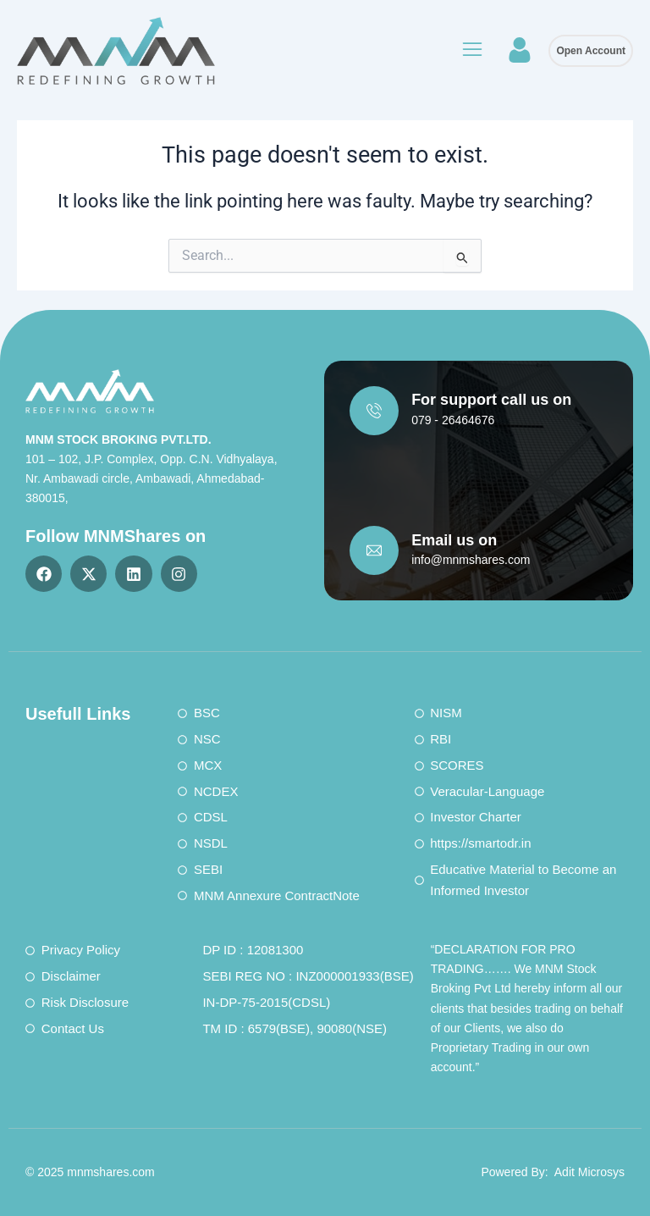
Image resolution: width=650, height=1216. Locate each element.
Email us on (454, 540)
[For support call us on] (374, 410)
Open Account (590, 51)
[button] (471, 51)
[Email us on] (374, 550)
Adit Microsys (589, 1172)
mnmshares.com (110, 1172)
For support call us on (491, 399)
